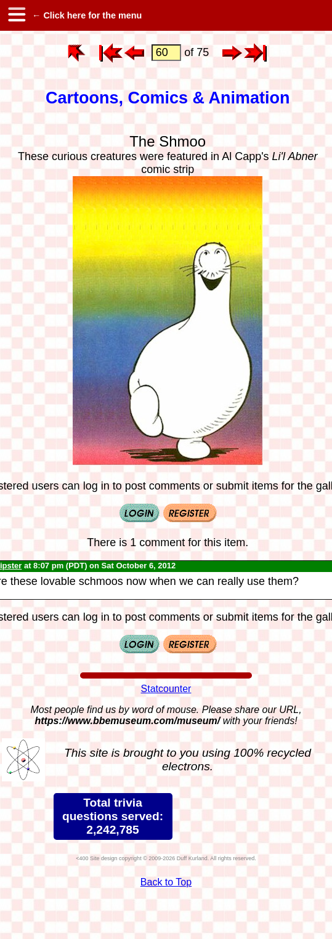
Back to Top (166, 882)
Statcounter (166, 688)
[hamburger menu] (16, 15)
